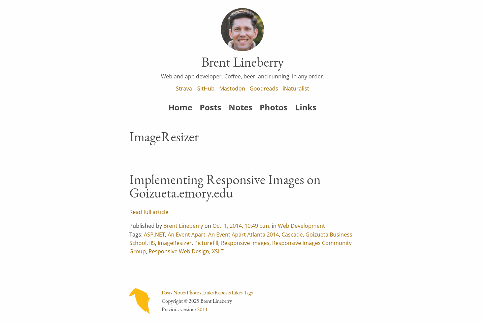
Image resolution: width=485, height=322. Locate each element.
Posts (210, 107)
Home (180, 107)
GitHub (205, 88)
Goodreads (264, 88)
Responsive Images (245, 243)
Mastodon (232, 88)
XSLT (218, 251)
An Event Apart (186, 234)
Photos (274, 107)
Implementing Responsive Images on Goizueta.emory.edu (225, 186)
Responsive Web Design (179, 251)
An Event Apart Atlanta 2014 (243, 234)
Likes (237, 292)
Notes (241, 107)
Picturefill (206, 243)
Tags (248, 292)
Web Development (301, 225)
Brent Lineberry (183, 225)
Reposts (223, 292)
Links (306, 107)
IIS (152, 243)
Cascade (292, 234)
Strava (184, 88)
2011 (202, 309)
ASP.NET (154, 234)
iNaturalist (296, 88)
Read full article (148, 212)
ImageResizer (175, 243)
